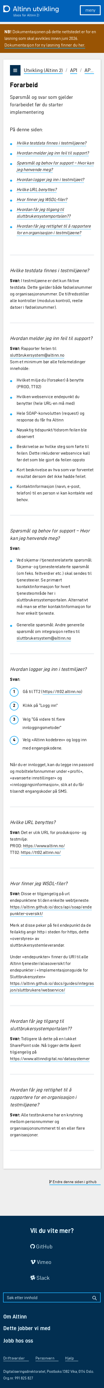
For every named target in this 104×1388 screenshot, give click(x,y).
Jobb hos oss (18, 1341)
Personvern (44, 1358)
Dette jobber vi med (26, 1328)
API (73, 70)
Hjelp (69, 1358)
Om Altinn (15, 1317)
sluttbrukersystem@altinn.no (37, 355)
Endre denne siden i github (72, 1182)
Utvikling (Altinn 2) (43, 70)
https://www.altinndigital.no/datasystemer (50, 1058)
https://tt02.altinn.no (62, 691)
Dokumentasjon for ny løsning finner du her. (44, 45)
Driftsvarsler (14, 1358)
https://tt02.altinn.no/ (41, 852)
